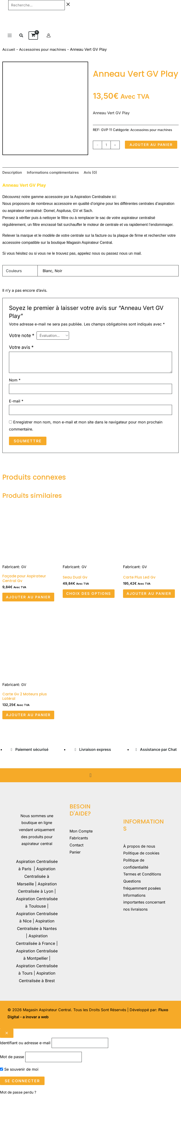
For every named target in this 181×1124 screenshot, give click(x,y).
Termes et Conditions (142, 901)
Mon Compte (81, 857)
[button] (21, 36)
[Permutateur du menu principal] (10, 36)
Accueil (8, 50)
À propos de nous (139, 872)
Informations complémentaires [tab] (55, 183)
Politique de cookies (141, 880)
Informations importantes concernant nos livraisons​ (144, 929)
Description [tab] (12, 183)
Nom (15, 391)
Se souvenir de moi (19, 1097)
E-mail (16, 413)
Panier (75, 878)
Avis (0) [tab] (95, 183)
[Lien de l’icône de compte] (48, 36)
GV (24, 579)
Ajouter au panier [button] (21, 614)
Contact (76, 872)
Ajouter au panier (121, 157)
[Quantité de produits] (107, 145)
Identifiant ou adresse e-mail (25, 1070)
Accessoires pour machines (43, 50)
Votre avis (21, 359)
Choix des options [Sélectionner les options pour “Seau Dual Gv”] (79, 610)
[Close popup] (6, 1060)
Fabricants (79, 864)
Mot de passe (12, 1084)
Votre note (21, 346)
